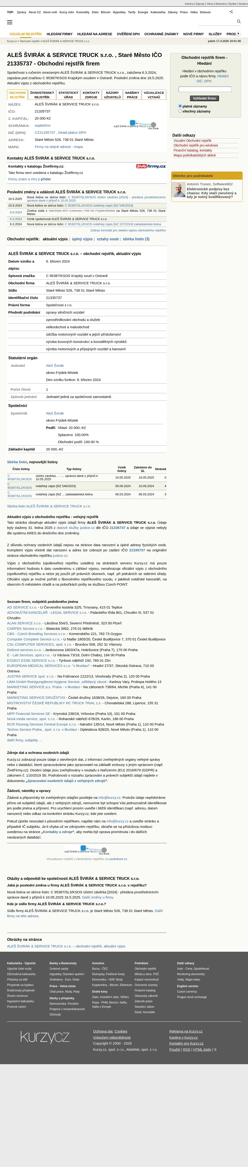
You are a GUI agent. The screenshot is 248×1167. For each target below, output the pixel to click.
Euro (68, 979)
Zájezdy (200, 3)
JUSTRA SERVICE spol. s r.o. (30, 676)
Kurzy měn (67, 12)
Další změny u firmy (97, 897)
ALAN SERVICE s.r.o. (24, 623)
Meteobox (221, 3)
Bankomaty (69, 963)
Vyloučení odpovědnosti (112, 1037)
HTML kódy (202, 1049)
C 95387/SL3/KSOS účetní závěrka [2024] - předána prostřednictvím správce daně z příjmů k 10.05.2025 (96, 198)
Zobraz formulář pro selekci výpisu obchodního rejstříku (128, 230)
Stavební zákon (144, 1006)
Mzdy (68, 991)
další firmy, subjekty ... (24, 740)
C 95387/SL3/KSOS (20, 477)
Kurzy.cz (12, 41)
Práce (184, 12)
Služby (215, 34)
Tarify (132, 12)
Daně (138, 1012)
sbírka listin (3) (136, 239)
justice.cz (60, 555)
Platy (76, 991)
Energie (143, 12)
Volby (180, 979)
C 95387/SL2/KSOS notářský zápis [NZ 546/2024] (99, 205)
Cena (188, 968)
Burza (95, 968)
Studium (243, 3)
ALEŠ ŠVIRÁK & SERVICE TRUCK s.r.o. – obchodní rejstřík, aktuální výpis (66, 946)
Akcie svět (50, 12)
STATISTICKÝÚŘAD (68, 95)
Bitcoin (106, 12)
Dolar (76, 979)
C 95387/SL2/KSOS (20, 485)
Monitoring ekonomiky (191, 974)
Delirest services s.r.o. (24, 650)
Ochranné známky (161, 34)
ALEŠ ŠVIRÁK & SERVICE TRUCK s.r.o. (66, 41)
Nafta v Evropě (101, 1006)
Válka (193, 12)
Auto (180, 968)
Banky (54, 963)
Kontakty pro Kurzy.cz (186, 1043)
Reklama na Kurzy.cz (186, 1031)
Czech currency (187, 991)
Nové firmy (193, 34)
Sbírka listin (17, 462)
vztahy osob (108, 239)
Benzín (113, 1002)
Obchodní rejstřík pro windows (196, 145)
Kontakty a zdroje (58, 832)
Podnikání (141, 963)
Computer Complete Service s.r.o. (33, 639)
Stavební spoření (73, 974)
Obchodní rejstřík (30, 41)
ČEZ (105, 968)
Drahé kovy (99, 991)
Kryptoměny (99, 985)
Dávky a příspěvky (62, 998)
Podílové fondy (115, 974)
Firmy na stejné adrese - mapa (59, 147)
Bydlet (232, 3)
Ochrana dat (103, 1031)
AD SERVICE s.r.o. (22, 607)
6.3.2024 (16, 219)
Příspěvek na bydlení (20, 985)
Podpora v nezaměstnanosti (67, 1009)
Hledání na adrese (94, 34)
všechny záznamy (194, 111)
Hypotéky (119, 12)
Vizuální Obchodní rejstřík (192, 141)
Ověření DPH (128, 34)
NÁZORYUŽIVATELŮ (112, 95)
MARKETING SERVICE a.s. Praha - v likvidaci (43, 687)
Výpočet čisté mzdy (19, 968)
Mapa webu (192, 979)
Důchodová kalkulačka (21, 974)
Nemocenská (58, 1003)
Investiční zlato (109, 997)
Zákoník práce (144, 1001)
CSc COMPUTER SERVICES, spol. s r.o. (39, 644)
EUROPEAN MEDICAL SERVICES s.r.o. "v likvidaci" (48, 666)
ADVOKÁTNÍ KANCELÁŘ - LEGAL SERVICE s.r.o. (47, 612)
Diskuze (205, 12)
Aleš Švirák (55, 365)
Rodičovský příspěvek (21, 990)
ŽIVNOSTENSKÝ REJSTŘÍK (42, 95)
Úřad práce (57, 991)
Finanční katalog (145, 990)
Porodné (73, 1003)
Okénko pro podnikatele (193, 176)
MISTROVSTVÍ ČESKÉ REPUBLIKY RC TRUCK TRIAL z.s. (54, 703)
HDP (111, 979)
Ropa (95, 1002)
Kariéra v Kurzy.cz (183, 1037)
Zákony (173, 12)
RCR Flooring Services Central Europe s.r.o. (42, 724)
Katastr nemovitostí (147, 979)
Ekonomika (99, 979)
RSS (186, 1049)
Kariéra (189, 3)
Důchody (55, 1014)
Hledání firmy (60, 34)
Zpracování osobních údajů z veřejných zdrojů (66, 781)
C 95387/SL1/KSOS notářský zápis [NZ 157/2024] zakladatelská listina (113, 224)
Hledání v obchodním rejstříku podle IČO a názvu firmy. (204, 76)
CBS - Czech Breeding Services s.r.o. (36, 634)
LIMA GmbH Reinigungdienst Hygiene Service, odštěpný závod (56, 682)
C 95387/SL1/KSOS (20, 494)
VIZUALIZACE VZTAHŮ (154, 95)
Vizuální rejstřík (25, 34)
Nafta (123, 1002)
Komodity (82, 12)
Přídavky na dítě (17, 979)
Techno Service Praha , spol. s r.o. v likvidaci (42, 729)
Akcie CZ (35, 12)
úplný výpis (82, 239)
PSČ (156, 974)
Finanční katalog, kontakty (193, 150)
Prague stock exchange (192, 997)
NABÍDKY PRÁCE (132, 95)
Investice (98, 963)
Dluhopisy (98, 974)
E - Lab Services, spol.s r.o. (28, 655)
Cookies (121, 1031)
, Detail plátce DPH (60, 132)
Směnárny (56, 979)
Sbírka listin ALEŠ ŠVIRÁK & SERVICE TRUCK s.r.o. (49, 506)
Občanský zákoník (146, 996)
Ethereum (126, 985)
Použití (174, 1049)
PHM (104, 1002)
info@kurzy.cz (109, 797)
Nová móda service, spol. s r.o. (31, 719)
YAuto (210, 3)
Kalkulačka (158, 12)
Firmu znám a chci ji (29, 179)
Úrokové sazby (59, 968)
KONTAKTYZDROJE (91, 95)
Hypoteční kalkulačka (20, 1001)
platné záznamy (193, 106)
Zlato (95, 12)
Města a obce (143, 974)
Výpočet (29, 963)
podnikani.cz (118, 859)
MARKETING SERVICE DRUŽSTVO (36, 698)
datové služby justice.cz (75, 528)
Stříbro (124, 997)
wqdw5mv (43, 125)
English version (187, 986)
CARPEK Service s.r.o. (25, 629)
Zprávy (21, 12)
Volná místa (67, 986)
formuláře (149, 1012)
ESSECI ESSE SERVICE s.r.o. (31, 660)
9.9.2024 (16, 212)
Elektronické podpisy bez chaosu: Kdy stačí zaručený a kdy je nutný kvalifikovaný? (211, 193)
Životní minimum (17, 996)
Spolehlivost (201, 968)
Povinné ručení (16, 1006)
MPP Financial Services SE (28, 714)
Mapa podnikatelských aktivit (195, 155)
